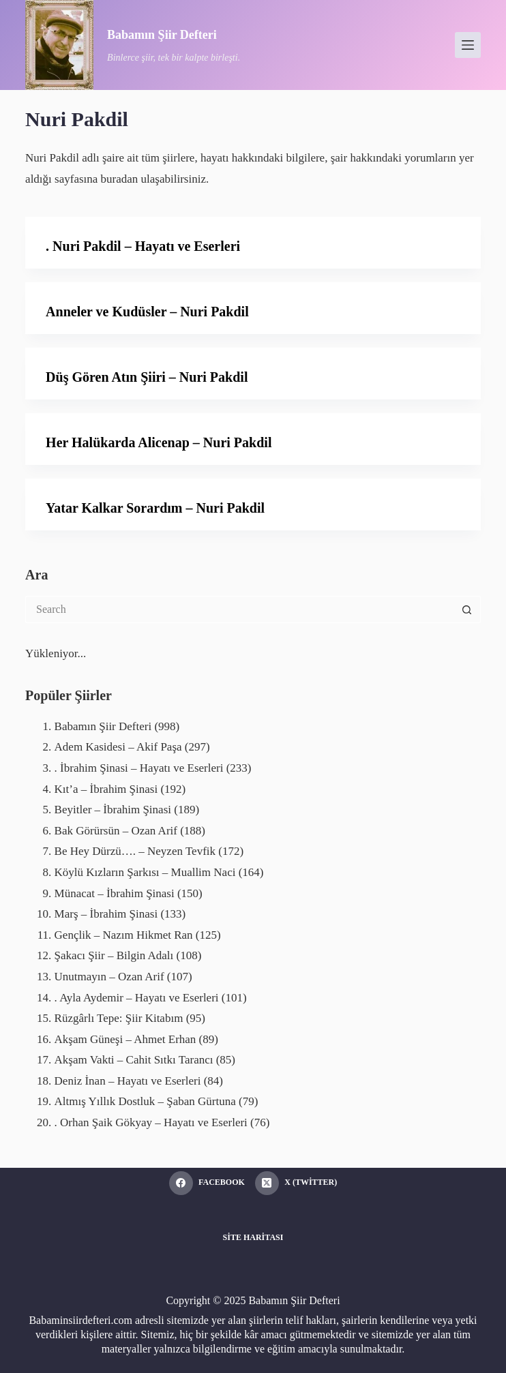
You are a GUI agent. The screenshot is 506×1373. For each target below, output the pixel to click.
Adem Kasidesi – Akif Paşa (118, 746)
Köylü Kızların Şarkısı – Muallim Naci (145, 872)
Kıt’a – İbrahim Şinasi (106, 789)
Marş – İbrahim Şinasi (106, 913)
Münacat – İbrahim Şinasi (115, 893)
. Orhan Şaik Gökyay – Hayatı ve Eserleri (151, 1122)
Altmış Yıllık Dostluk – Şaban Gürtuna (145, 1101)
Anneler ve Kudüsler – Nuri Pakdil (147, 311)
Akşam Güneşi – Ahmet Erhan (125, 1039)
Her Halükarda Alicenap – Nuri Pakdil (158, 442)
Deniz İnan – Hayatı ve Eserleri (128, 1080)
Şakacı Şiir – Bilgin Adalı (114, 955)
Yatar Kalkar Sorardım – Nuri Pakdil (155, 507)
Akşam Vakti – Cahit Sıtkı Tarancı (134, 1059)
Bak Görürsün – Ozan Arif (116, 830)
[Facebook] (207, 1183)
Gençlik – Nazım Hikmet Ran (124, 935)
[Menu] (468, 45)
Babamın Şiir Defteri (162, 35)
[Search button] (467, 609)
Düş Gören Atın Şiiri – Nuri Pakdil (147, 376)
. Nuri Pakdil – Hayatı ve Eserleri (143, 246)
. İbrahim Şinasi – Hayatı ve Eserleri (139, 767)
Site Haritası (253, 1237)
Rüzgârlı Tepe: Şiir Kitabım (119, 1018)
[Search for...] (239, 609)
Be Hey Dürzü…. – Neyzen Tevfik (135, 851)
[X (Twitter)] (296, 1183)
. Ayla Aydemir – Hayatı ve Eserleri (137, 997)
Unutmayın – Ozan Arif (109, 976)
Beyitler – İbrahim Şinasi (113, 809)
